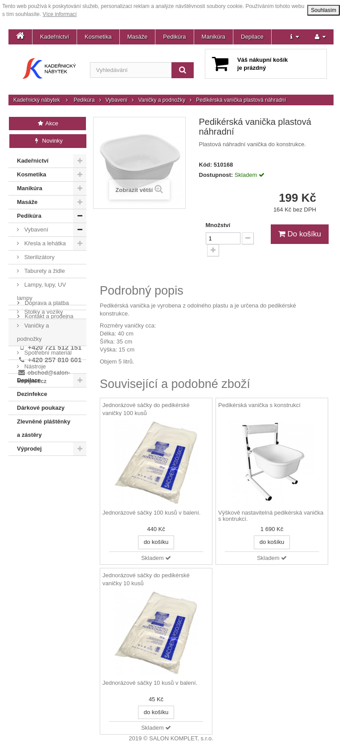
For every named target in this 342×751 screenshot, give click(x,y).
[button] (294, 36)
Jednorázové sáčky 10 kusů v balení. (149, 683)
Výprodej (29, 448)
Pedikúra (174, 36)
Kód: (205, 164)
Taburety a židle (44, 271)
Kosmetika (98, 36)
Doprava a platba (46, 471)
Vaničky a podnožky (161, 100)
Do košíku (299, 234)
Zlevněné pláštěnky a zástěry (43, 428)
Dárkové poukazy (41, 407)
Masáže (137, 36)
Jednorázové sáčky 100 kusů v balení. (151, 513)
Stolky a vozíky (43, 311)
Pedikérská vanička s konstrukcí (259, 405)
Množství (218, 225)
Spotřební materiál (47, 352)
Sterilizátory (39, 257)
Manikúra (213, 36)
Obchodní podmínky (50, 498)
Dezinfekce (32, 394)
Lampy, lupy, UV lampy (41, 291)
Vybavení (117, 100)
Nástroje (34, 366)
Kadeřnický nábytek (36, 100)
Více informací (60, 14)
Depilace (252, 36)
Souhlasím (323, 10)
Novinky (48, 140)
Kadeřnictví (54, 36)
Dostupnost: (216, 175)
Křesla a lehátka (44, 243)
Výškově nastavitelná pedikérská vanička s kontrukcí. (270, 516)
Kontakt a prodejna (48, 485)
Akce (47, 123)
